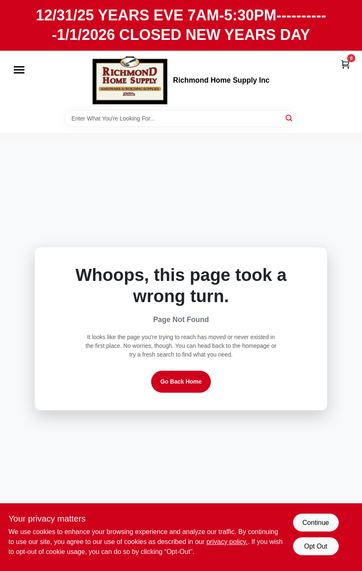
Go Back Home (181, 381)
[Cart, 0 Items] (345, 64)
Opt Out (315, 546)
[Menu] (19, 69)
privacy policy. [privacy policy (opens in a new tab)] (226, 541)
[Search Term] (181, 118)
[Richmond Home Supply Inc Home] (130, 80)
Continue (315, 522)
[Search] (290, 118)
